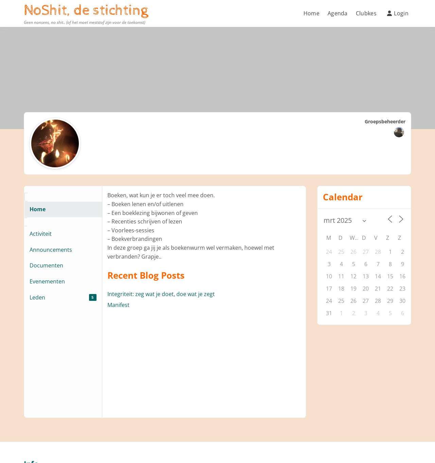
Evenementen (47, 281)
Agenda (338, 13)
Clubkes (366, 13)
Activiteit (41, 233)
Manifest (118, 305)
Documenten (46, 265)
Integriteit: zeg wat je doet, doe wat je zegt (161, 294)
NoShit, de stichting (86, 10)
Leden (63, 297)
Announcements (51, 249)
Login (397, 13)
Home (311, 13)
